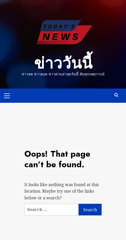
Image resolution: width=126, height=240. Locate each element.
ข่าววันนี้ (63, 63)
